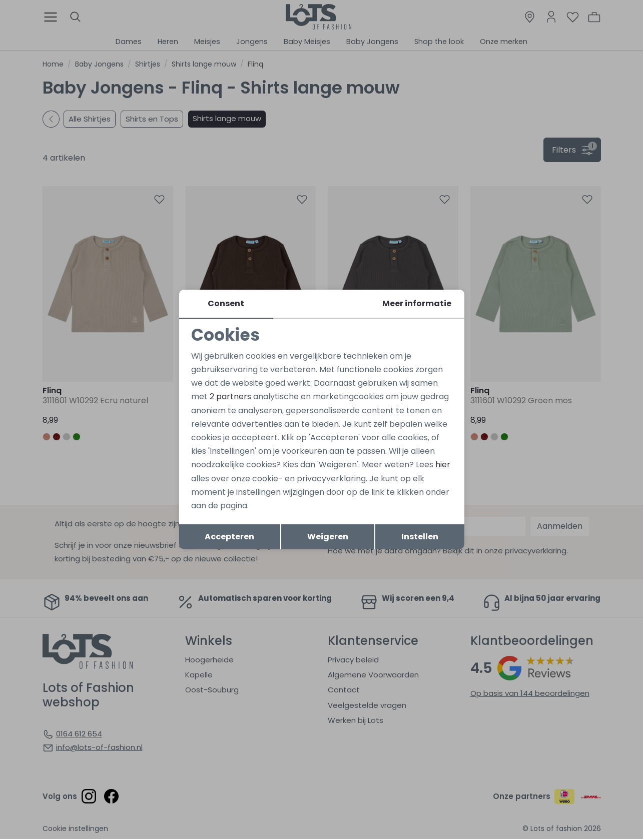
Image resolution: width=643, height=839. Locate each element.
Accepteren (229, 536)
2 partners (230, 396)
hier (442, 464)
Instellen (419, 536)
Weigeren (327, 536)
